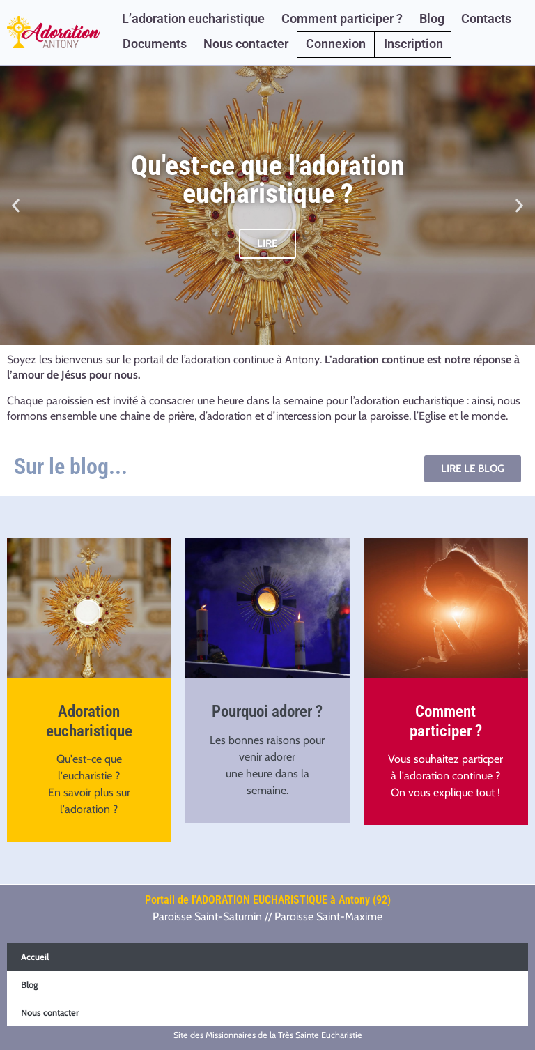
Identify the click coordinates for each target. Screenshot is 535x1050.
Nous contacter (245, 44)
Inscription (413, 44)
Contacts (486, 19)
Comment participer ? (342, 19)
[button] (15, 205)
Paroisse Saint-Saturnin (207, 916)
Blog (431, 19)
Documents (155, 44)
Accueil (35, 956)
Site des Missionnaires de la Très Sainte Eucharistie (267, 1035)
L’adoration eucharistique (193, 19)
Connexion (336, 44)
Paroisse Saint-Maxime (328, 916)
